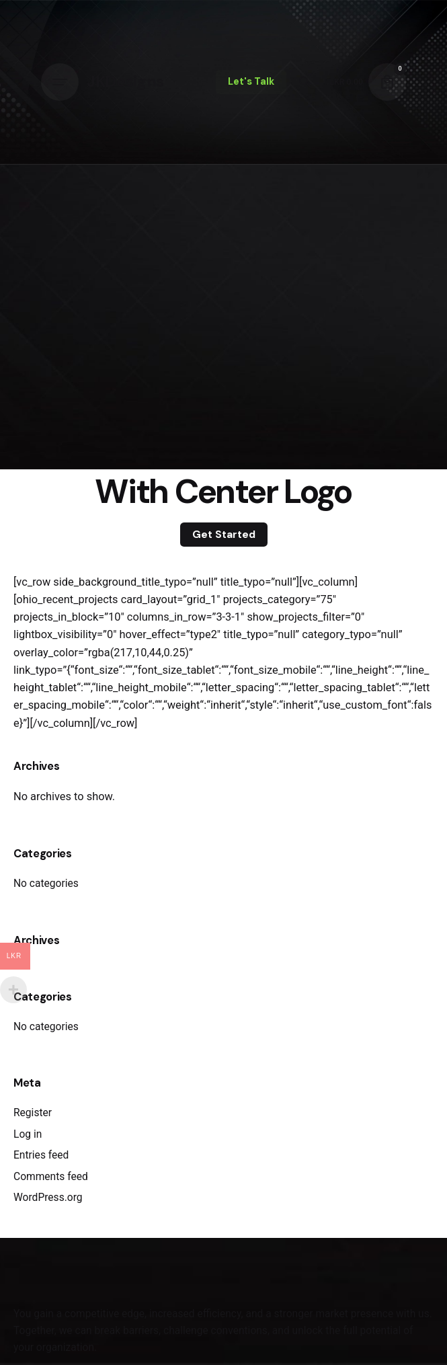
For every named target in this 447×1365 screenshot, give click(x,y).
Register (32, 1113)
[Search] (305, 82)
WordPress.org (48, 1198)
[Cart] (387, 82)
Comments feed (50, 1177)
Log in (27, 1134)
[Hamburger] (60, 82)
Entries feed (41, 1155)
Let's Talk (251, 81)
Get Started (223, 534)
